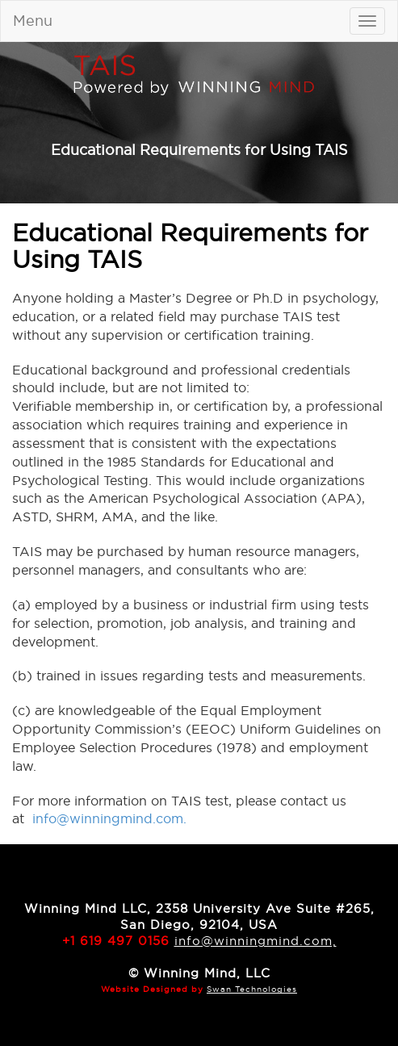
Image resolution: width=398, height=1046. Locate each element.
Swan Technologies (252, 989)
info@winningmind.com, (255, 940)
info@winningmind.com (107, 818)
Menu (32, 20)
